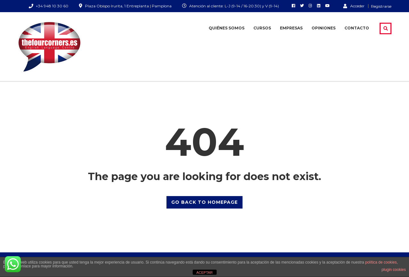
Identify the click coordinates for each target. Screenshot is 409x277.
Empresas (291, 28)
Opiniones (324, 28)
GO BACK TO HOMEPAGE (204, 202)
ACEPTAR (204, 272)
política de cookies (381, 262)
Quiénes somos (226, 28)
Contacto (356, 28)
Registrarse (381, 6)
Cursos (262, 28)
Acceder (354, 6)
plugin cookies (394, 269)
